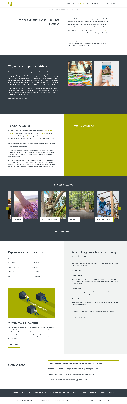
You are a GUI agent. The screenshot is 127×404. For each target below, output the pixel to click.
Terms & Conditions (104, 400)
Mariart (107, 30)
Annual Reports (92, 392)
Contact (114, 3)
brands (43, 133)
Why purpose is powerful (23, 323)
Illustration (36, 276)
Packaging (35, 271)
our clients (27, 136)
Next (119, 208)
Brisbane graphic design (62, 400)
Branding (11, 262)
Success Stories (93, 3)
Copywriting (36, 262)
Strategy (11, 258)
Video (10, 276)
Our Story (71, 3)
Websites (11, 271)
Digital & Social (49, 392)
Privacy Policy (88, 400)
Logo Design (36, 267)
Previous (7, 208)
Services (81, 3)
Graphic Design (13, 267)
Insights (105, 3)
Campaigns (35, 258)
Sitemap (77, 400)
